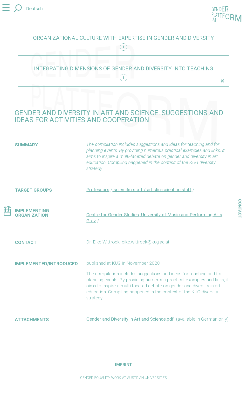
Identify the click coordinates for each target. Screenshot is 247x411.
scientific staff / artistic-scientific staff (151, 189)
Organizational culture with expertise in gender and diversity (123, 38)
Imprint (123, 364)
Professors (97, 189)
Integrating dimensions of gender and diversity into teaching (123, 69)
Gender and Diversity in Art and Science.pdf (130, 319)
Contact (240, 208)
